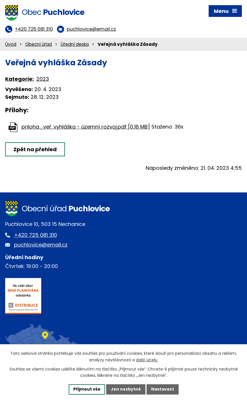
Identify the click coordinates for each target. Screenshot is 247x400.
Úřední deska (75, 44)
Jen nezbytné (126, 389)
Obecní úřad (38, 44)
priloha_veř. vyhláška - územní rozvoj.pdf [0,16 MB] (85, 126)
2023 (42, 78)
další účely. (147, 360)
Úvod (10, 44)
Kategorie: (19, 78)
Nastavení (162, 389)
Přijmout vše (86, 389)
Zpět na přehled (35, 149)
